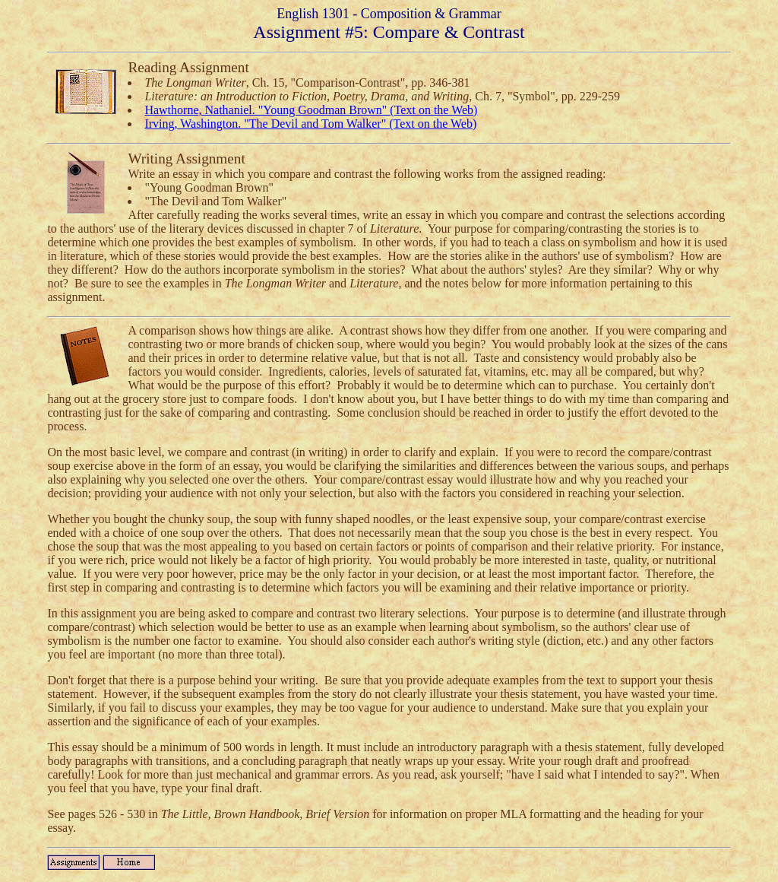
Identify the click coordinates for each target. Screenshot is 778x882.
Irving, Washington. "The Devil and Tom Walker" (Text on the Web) (310, 123)
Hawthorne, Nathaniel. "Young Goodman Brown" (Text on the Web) (310, 109)
